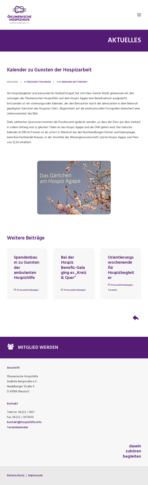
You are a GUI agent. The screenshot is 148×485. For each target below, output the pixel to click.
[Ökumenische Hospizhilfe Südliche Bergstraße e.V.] (74, 15)
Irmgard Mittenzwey (75, 82)
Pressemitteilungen (39, 82)
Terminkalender (17, 427)
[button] (139, 15)
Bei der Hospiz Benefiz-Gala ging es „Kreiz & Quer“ (74, 267)
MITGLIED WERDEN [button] (38, 347)
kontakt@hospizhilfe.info (24, 422)
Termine (112, 290)
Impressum (35, 475)
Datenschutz (15, 475)
